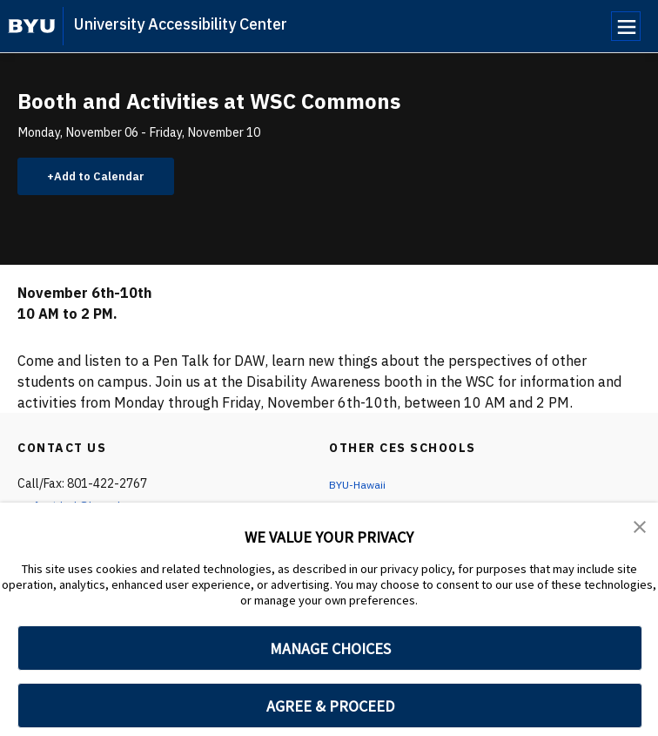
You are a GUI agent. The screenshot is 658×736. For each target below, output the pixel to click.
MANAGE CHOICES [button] (330, 648)
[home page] (32, 26)
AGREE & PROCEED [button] (330, 706)
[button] (640, 528)
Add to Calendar (109, 178)
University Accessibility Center (180, 24)
